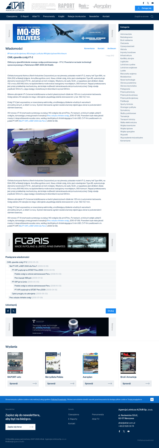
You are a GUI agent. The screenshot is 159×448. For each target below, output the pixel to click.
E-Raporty (72, 419)
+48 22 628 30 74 (126, 426)
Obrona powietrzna (128, 83)
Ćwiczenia (124, 43)
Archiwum (111, 48)
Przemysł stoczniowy (129, 95)
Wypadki (124, 134)
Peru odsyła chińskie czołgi (58, 115)
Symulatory (125, 110)
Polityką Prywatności (58, 399)
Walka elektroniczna (128, 122)
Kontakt (106, 16)
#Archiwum (62, 53)
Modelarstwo (125, 77)
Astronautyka (126, 34)
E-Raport (25, 16)
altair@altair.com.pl (126, 423)
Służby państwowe (128, 113)
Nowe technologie (127, 80)
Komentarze (89, 48)
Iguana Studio (19, 441)
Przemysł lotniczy (127, 92)
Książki (61, 16)
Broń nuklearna (126, 40)
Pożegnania (125, 89)
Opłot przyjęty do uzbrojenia (30, 293)
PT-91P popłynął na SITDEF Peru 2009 (33, 270)
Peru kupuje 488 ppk (29, 278)
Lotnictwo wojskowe (128, 67)
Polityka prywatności (145, 440)
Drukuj (111, 310)
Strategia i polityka (128, 107)
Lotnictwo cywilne (127, 64)
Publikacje (124, 101)
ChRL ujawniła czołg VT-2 (22, 262)
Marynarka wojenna (128, 73)
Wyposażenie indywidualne (131, 137)
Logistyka (124, 61)
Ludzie (123, 70)
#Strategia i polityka (35, 53)
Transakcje (124, 116)
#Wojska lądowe (50, 53)
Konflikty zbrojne (127, 58)
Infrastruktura (126, 55)
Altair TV (36, 16)
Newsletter (94, 16)
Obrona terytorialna (128, 86)
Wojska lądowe (126, 128)
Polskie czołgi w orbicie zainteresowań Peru (38, 274)
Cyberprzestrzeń (127, 46)
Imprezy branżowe (128, 52)
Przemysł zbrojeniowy (129, 98)
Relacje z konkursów (77, 16)
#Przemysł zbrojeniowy (16, 53)
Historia (123, 49)
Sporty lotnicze (126, 104)
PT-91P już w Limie (25, 282)
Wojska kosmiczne (127, 125)
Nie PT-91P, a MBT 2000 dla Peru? (32, 121)
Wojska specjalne (127, 131)
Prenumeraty (49, 16)
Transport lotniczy (127, 119)
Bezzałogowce (126, 37)
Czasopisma (11, 16)
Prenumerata (98, 414)
